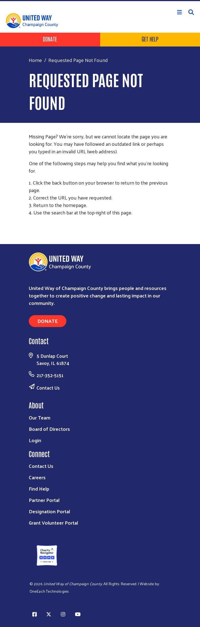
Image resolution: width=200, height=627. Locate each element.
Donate (50, 38)
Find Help (39, 488)
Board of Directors (49, 428)
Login (35, 440)
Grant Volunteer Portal (53, 522)
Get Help (150, 38)
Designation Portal (49, 511)
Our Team (39, 417)
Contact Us (48, 388)
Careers (37, 477)
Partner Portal (44, 500)
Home (35, 60)
